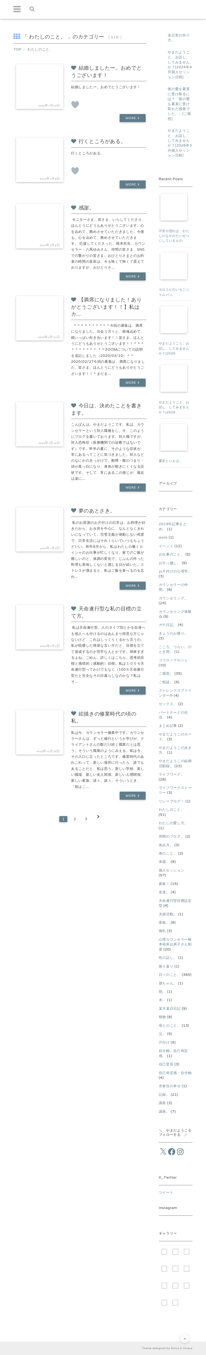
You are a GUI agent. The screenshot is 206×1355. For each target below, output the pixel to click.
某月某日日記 (170, 1008)
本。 (162, 1000)
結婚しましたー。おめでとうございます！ (106, 71)
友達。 (164, 892)
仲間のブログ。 (172, 836)
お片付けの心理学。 (175, 571)
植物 (162, 1017)
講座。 (164, 1111)
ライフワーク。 (172, 774)
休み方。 (166, 845)
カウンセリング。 (173, 598)
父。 (162, 1034)
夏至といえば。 (171, 461)
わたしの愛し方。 (173, 823)
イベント (166, 546)
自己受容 (166, 1064)
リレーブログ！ (172, 801)
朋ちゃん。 (168, 983)
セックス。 (168, 704)
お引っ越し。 (170, 563)
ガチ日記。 (168, 625)
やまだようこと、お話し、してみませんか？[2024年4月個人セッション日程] (180, 64)
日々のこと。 (170, 974)
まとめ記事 (168, 725)
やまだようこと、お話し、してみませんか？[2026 (174, 348)
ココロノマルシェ (173, 660)
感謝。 (82, 207)
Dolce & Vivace (181, 1348)
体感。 (164, 861)
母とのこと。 (170, 1025)
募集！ (164, 883)
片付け (164, 1042)
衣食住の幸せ (170, 1086)
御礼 (162, 931)
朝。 (162, 991)
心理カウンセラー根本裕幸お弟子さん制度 (175, 944)
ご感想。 (166, 673)
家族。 (164, 922)
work (163, 537)
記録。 (164, 1094)
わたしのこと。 (172, 809)
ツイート (166, 1192)
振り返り (166, 966)
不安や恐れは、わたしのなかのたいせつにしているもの (174, 236)
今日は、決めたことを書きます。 (106, 409)
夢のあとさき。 (93, 510)
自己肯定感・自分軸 (175, 1073)
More (132, 118)
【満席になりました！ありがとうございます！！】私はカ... (106, 306)
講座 (162, 1103)
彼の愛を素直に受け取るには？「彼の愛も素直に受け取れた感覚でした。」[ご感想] (179, 104)
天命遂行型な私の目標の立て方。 (106, 612)
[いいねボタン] (75, 105)
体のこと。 (168, 853)
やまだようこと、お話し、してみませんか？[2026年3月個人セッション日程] (180, 143)
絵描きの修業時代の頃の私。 (104, 717)
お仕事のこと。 (172, 554)
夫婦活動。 (168, 914)
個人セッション (172, 870)
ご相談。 (166, 682)
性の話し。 (168, 957)
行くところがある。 (98, 141)
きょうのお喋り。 (173, 633)
